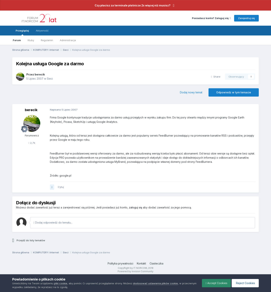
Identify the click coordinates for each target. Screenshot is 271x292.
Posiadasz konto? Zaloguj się (211, 18)
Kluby (31, 40)
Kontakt (141, 263)
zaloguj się (135, 207)
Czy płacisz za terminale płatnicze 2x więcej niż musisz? (133, 5)
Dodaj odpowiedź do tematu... (52, 222)
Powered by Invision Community (135, 271)
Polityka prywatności (120, 263)
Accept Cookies (215, 283)
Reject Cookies (245, 283)
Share (215, 76)
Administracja (68, 40)
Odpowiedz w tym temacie (233, 92)
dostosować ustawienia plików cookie (155, 283)
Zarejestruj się (246, 18)
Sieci (50, 78)
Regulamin (47, 40)
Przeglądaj (22, 32)
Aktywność (42, 30)
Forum (17, 40)
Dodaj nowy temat (191, 92)
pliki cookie (60, 283)
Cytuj (61, 186)
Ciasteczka (156, 263)
